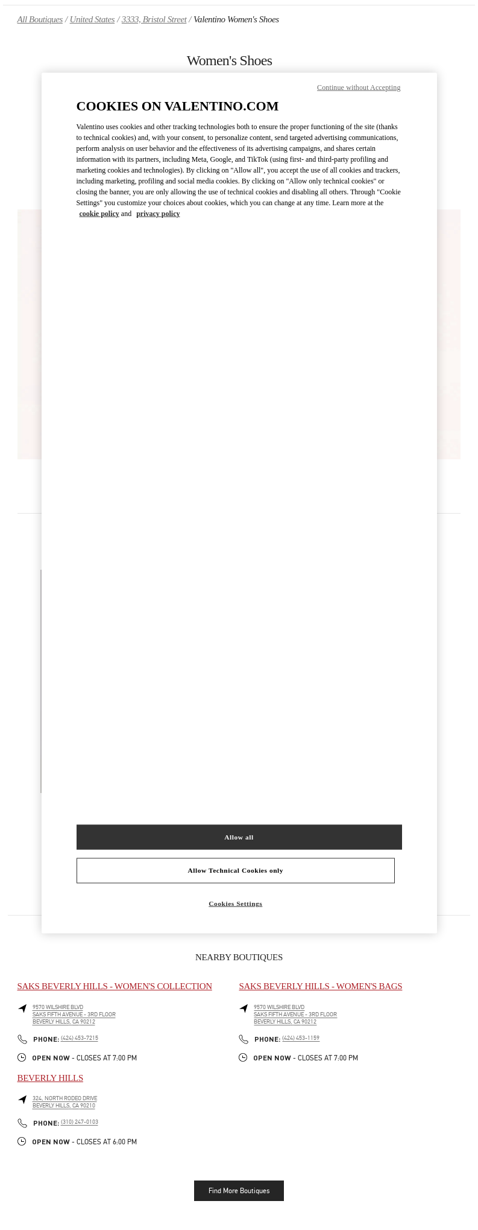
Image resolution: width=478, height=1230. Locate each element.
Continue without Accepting (358, 87)
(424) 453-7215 (79, 1038)
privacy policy (158, 213)
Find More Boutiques (239, 1191)
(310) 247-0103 (79, 1122)
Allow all (238, 836)
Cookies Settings (235, 903)
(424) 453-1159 (300, 1038)
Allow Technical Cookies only (235, 870)
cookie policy (99, 213)
